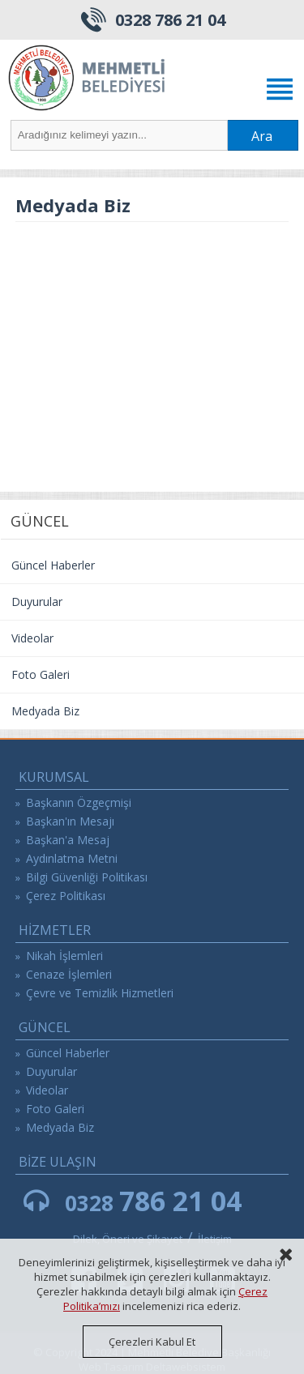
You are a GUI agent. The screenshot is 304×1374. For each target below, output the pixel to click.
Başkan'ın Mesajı (70, 821)
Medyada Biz (45, 711)
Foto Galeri (40, 674)
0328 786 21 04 (170, 20)
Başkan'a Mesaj (67, 839)
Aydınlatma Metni (72, 858)
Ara (261, 136)
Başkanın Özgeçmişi (78, 802)
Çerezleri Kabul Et (152, 1341)
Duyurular (36, 601)
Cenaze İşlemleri (69, 974)
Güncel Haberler (53, 565)
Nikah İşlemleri (64, 955)
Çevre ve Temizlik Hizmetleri (99, 993)
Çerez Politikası (65, 895)
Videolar (32, 638)
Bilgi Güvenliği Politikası (87, 877)
